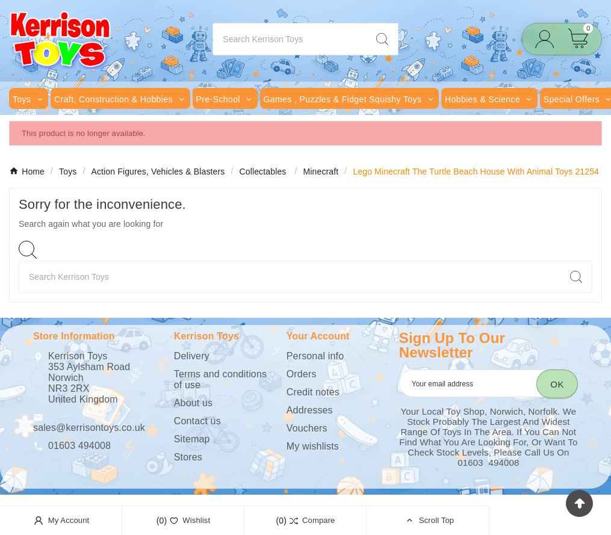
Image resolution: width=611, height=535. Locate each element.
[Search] (289, 39)
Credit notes (313, 392)
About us (193, 403)
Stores (188, 457)
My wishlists (313, 446)
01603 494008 (79, 446)
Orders (302, 374)
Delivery (191, 356)
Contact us (197, 421)
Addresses (310, 410)
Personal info (315, 356)
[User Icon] (548, 39)
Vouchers (307, 428)
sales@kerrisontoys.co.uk (89, 427)
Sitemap (192, 439)
